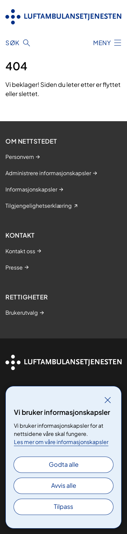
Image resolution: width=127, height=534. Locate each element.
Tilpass (63, 506)
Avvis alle (63, 485)
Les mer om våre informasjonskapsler (61, 441)
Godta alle (64, 464)
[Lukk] (107, 399)
